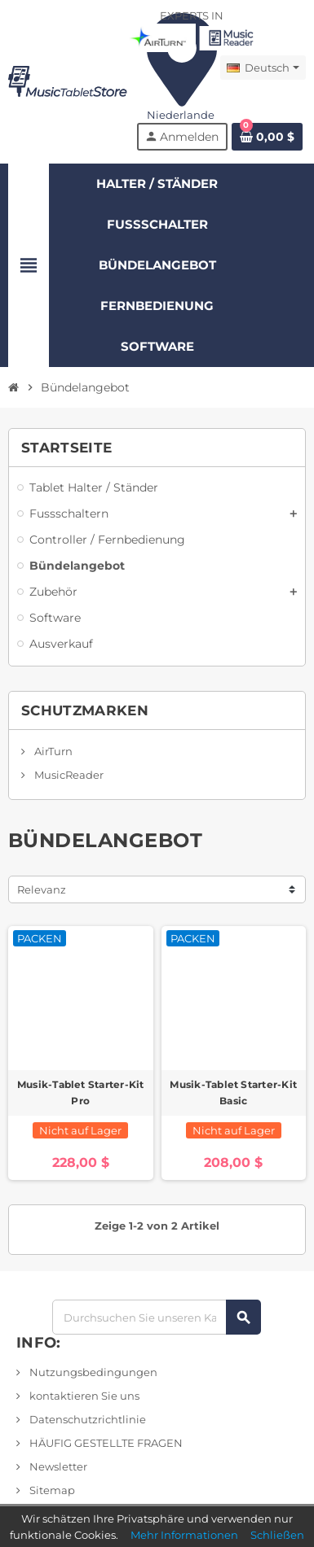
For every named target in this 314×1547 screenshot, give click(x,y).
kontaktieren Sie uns (83, 1395)
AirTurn (52, 751)
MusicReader (68, 774)
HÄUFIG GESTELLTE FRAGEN (105, 1442)
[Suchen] (156, 1317)
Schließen (277, 1534)
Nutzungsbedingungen (92, 1372)
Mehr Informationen (184, 1534)
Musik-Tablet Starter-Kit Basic (233, 1092)
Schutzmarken (84, 710)
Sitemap (51, 1490)
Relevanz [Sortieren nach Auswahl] (41, 889)
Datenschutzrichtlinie (86, 1419)
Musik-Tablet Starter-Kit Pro (80, 1092)
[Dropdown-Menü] (263, 67)
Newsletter (57, 1466)
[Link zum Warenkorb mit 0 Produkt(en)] (267, 137)
